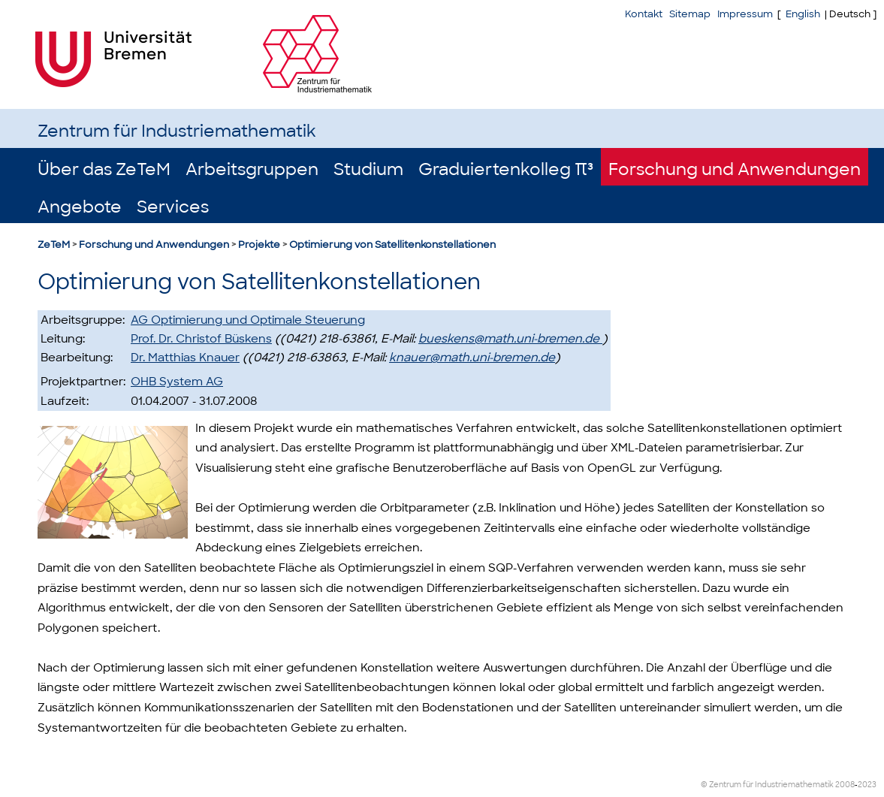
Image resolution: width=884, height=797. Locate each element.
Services (173, 207)
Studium (368, 169)
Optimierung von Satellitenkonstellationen (392, 244)
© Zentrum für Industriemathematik (767, 784)
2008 (845, 784)
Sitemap (690, 14)
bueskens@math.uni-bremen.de (510, 338)
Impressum (745, 14)
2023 (867, 784)
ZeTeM (54, 244)
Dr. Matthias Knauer (185, 357)
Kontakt (643, 14)
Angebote (80, 207)
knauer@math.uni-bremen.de (472, 357)
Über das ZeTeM (104, 169)
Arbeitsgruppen (252, 169)
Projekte (259, 244)
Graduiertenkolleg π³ (505, 169)
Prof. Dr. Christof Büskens (201, 338)
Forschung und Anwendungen (734, 169)
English (803, 14)
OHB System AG (177, 381)
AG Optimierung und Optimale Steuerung (248, 320)
